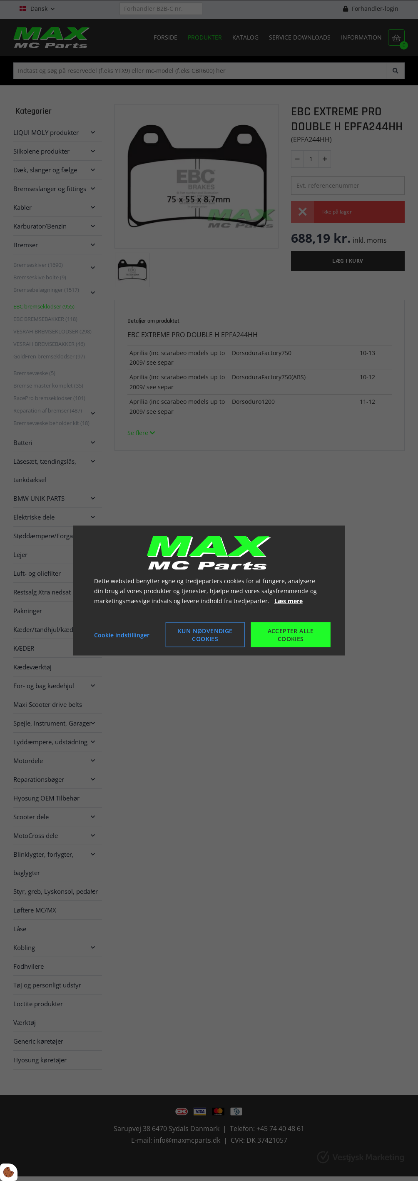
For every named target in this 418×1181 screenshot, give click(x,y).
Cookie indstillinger (121, 635)
